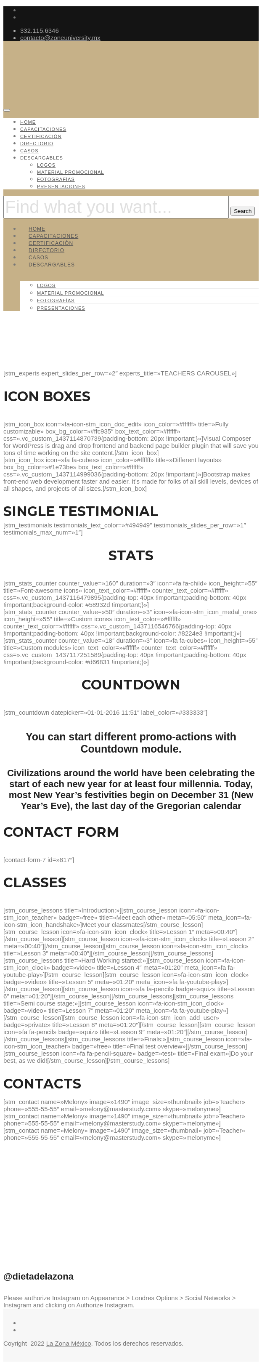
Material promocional (70, 172)
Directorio (36, 143)
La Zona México (68, 1343)
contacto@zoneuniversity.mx (60, 37)
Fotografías (56, 179)
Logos (46, 165)
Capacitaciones (43, 129)
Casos (29, 150)
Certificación (40, 136)
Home (28, 122)
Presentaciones (61, 186)
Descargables (41, 157)
